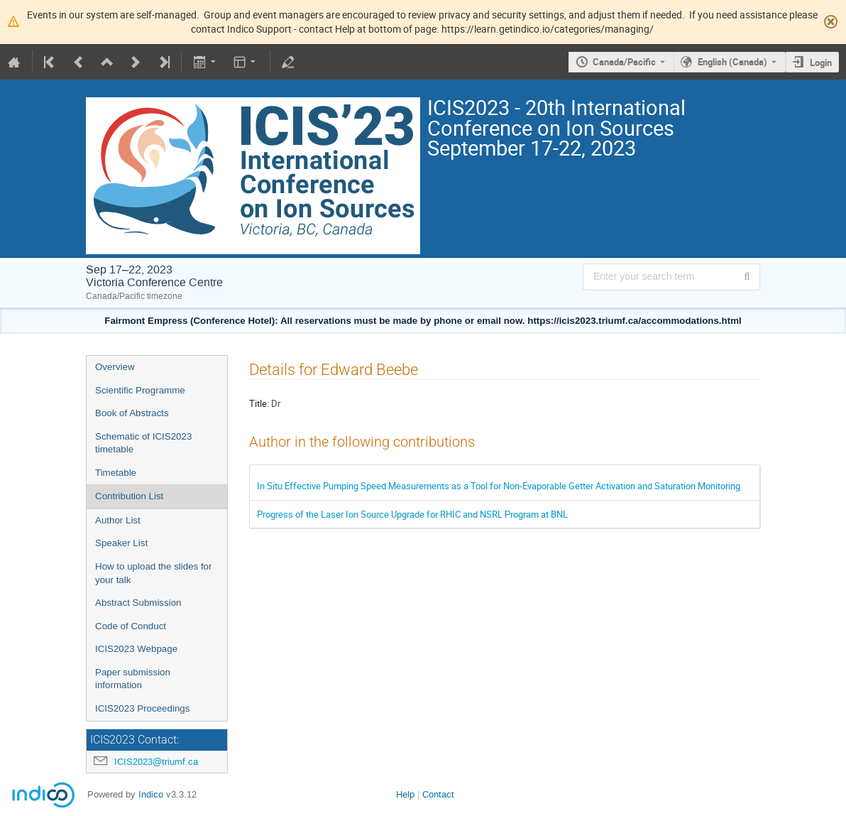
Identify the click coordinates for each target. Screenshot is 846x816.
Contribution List (129, 496)
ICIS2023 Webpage (136, 648)
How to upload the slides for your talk (153, 573)
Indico (150, 794)
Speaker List (121, 543)
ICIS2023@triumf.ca (156, 762)
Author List (118, 520)
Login (821, 62)
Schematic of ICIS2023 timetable (143, 443)
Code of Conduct (130, 626)
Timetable (115, 472)
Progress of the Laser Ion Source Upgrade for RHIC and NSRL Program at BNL (412, 514)
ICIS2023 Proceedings (142, 708)
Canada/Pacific (624, 61)
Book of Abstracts (132, 413)
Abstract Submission (138, 602)
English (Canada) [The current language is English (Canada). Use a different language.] (732, 61)
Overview (115, 366)
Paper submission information (132, 679)
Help (405, 794)
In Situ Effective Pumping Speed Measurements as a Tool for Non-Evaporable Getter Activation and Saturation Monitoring (498, 485)
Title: (259, 403)
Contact (438, 794)
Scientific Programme (140, 390)
